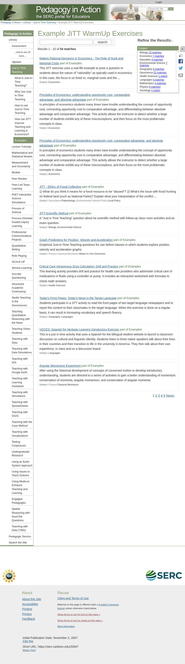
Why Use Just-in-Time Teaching (23, 95)
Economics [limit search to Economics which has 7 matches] (152, 56)
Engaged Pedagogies (19, 501)
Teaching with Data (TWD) (20, 528)
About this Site (31, 599)
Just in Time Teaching (44, 22)
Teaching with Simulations (20, 394)
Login (159, 2)
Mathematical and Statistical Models (22, 154)
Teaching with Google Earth (20, 370)
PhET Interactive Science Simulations (21, 198)
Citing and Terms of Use (73, 598)
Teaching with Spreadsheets (20, 404)
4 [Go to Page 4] (162, 395)
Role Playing (19, 255)
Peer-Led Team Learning (21, 186)
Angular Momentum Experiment (60, 365)
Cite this (28, 641)
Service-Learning (22, 267)
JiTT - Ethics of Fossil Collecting (60, 186)
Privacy (27, 614)
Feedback (28, 618)
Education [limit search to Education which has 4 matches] (151, 59)
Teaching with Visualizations (20, 433)
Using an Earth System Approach (22, 463)
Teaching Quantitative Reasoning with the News (21, 317)
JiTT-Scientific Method (53, 213)
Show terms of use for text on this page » (78, 614)
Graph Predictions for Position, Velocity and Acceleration (76, 240)
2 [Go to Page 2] (156, 395)
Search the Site (18, 542)
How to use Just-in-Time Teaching (22, 109)
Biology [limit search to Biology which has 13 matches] (151, 52)
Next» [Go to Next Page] (170, 395)
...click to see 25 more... (22, 54)
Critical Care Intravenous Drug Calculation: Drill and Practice (78, 266)
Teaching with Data (20, 340)
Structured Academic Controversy (19, 288)
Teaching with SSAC (20, 414)
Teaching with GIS (20, 360)
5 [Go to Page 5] (164, 395)
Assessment (19, 46)
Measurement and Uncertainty (21, 164)
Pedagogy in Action (11, 22)
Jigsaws (16, 61)
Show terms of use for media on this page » (80, 620)
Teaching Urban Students (21, 330)
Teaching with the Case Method (22, 424)
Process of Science (18, 210)
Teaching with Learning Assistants (20, 382)
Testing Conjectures (19, 443)
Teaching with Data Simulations (22, 350)
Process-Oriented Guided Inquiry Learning (22, 222)
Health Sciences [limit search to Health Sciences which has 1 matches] (153, 76)
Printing (27, 609)
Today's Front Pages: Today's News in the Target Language (78, 298)
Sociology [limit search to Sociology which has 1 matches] (150, 90)
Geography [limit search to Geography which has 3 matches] (152, 69)
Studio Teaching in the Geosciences (21, 301)
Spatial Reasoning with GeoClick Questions (21, 514)
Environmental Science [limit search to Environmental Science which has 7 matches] (153, 64)
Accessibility (30, 604)
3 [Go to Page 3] (159, 395)
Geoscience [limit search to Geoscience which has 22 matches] (153, 72)
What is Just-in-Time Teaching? (24, 82)
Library (27, 22)
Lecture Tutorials (21, 146)
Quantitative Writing (19, 247)
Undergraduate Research (20, 453)
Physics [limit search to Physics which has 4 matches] (150, 86)
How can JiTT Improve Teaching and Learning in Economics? (23, 127)
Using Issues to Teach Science (21, 473)
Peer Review (19, 178)
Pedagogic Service (20, 536)
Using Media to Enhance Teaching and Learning (20, 487)
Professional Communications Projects (21, 236)
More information (66, 626)
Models (16, 172)
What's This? (29, 650)
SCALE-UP (18, 261)
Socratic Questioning (19, 276)
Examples (20, 140)
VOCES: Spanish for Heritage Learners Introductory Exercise (79, 329)
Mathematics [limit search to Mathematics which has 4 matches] (153, 83)
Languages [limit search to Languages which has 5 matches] (152, 79)
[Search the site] (66, 42)
